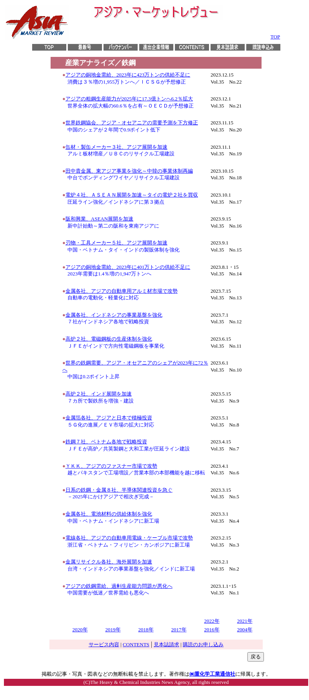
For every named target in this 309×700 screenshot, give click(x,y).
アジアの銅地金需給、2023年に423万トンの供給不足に (128, 75)
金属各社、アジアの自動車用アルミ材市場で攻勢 (121, 291)
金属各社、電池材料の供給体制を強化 (108, 514)
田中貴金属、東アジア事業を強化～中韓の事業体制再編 (129, 171)
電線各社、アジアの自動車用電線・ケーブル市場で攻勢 (129, 538)
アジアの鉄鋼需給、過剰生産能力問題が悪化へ (119, 586)
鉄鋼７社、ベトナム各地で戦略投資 (106, 442)
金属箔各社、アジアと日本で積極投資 (108, 418)
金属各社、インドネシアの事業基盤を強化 (113, 315)
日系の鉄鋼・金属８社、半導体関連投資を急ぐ (119, 490)
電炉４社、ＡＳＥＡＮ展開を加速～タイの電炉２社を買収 (131, 195)
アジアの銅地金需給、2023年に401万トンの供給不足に (128, 267)
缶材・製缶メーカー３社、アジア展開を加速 (116, 147)
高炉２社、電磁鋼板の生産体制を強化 (108, 339)
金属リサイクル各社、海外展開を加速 (108, 562)
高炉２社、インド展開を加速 (98, 394)
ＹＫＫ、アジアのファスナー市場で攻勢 (111, 466)
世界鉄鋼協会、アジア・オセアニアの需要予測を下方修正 (131, 123)
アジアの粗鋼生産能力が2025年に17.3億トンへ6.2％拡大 (129, 99)
